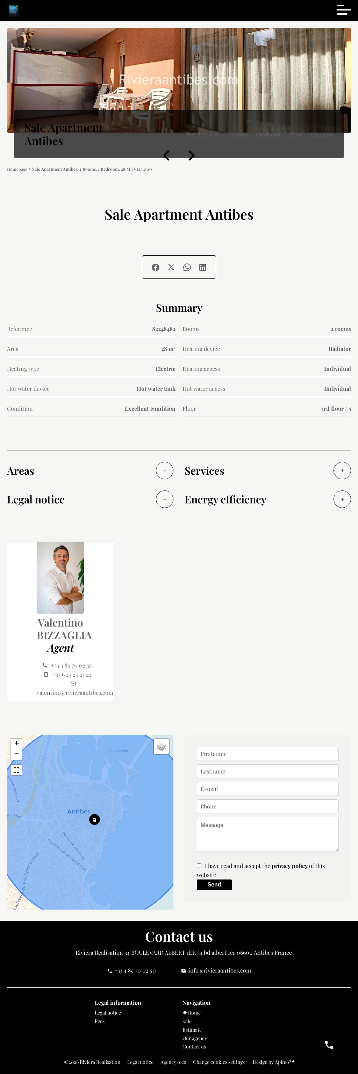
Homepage (17, 169)
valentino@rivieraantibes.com (75, 692)
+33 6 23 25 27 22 (72, 674)
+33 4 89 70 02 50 (72, 665)
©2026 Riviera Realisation (92, 1062)
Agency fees (173, 1062)
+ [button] (16, 744)
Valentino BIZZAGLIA (64, 628)
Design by (273, 1062)
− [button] (16, 754)
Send (214, 885)
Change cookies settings (219, 1062)
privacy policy (290, 865)
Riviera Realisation (99, 952)
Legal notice (140, 1062)
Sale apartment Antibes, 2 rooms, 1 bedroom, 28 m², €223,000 (92, 169)
